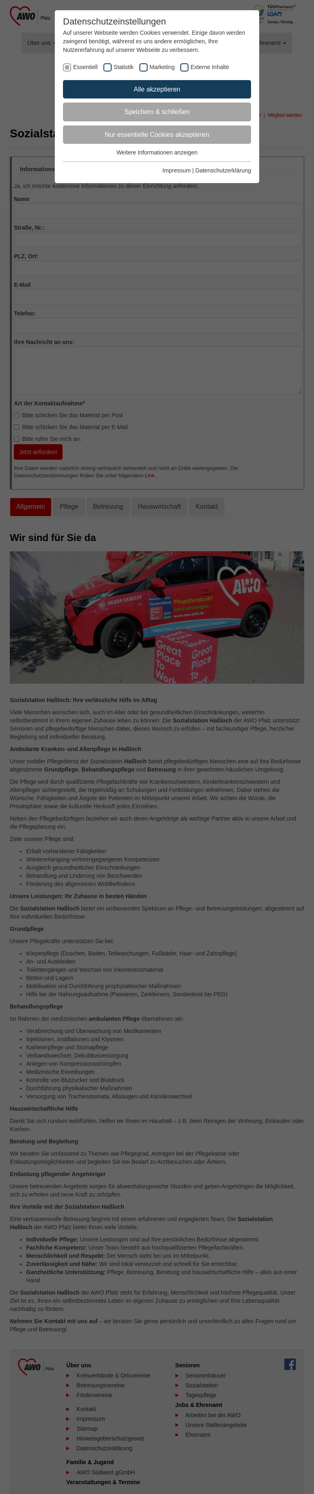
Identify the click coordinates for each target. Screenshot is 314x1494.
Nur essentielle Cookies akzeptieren (157, 134)
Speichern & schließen (157, 111)
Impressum (176, 170)
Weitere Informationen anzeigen (157, 152)
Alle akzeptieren (157, 89)
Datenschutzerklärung (223, 170)
